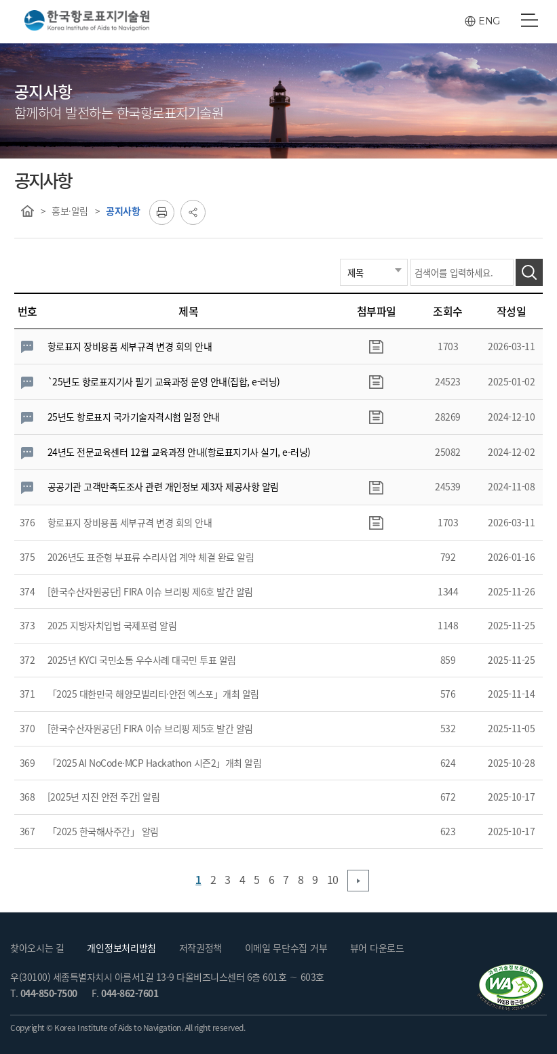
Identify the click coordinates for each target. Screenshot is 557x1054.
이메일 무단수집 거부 (286, 947)
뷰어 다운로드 (377, 947)
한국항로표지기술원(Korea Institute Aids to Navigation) (87, 21)
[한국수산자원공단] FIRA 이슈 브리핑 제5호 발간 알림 (150, 728)
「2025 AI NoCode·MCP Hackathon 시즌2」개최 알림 (154, 763)
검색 (529, 272)
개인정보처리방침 (121, 947)
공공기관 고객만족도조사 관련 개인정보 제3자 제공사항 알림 (163, 486)
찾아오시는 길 (37, 947)
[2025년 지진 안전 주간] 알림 (103, 796)
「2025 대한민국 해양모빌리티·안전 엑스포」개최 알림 (153, 693)
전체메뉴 (529, 20)
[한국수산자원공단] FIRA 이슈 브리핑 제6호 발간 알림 (150, 591)
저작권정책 (201, 947)
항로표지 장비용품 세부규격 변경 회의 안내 (129, 346)
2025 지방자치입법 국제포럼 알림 (112, 625)
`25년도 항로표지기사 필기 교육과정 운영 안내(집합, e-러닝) (163, 381)
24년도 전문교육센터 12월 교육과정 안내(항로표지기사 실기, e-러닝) (179, 452)
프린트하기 (161, 212)
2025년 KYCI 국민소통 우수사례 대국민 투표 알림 (141, 660)
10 (333, 879)
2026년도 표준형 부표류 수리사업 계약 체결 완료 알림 (150, 557)
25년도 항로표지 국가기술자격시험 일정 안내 (133, 416)
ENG (489, 21)
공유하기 (193, 212)
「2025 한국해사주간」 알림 (103, 831)
